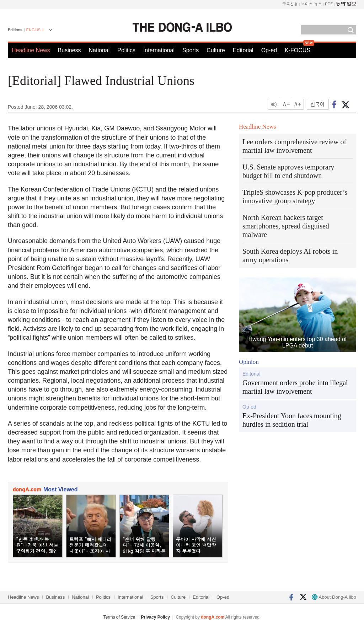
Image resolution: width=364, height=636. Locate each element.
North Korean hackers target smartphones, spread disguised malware (285, 226)
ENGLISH (34, 30)
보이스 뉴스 (311, 3)
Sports (190, 50)
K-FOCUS (297, 50)
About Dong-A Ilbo (334, 597)
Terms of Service (119, 617)
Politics (126, 50)
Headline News (31, 50)
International (159, 50)
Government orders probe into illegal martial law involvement (295, 387)
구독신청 (290, 3)
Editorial (243, 50)
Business (69, 50)
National (99, 50)
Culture (216, 50)
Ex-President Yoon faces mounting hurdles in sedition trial (291, 420)
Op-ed (269, 50)
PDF (329, 3)
